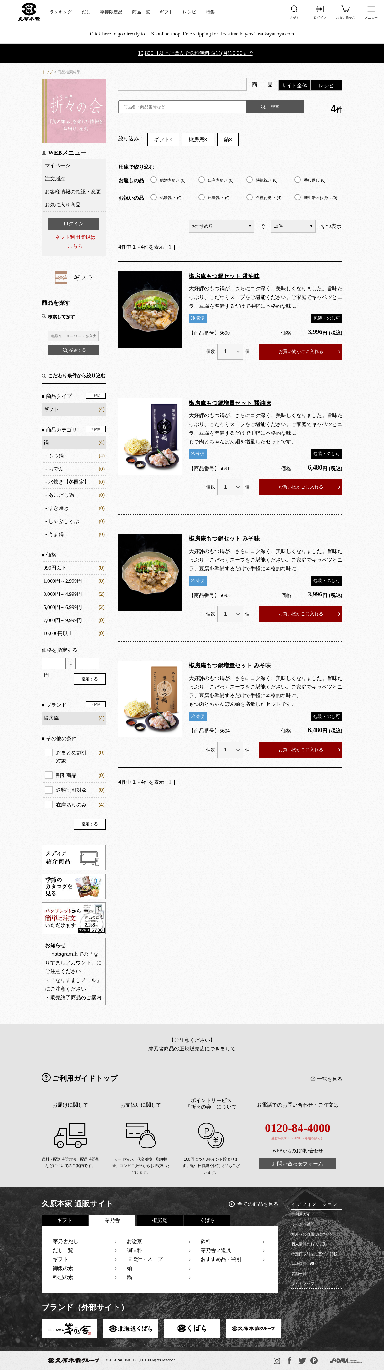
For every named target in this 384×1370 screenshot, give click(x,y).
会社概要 (299, 1264)
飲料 (206, 1241)
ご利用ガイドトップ (85, 1078)
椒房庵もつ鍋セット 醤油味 (224, 276)
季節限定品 (111, 12)
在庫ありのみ (80, 805)
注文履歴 (55, 178)
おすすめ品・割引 (221, 1259)
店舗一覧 (299, 1274)
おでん (56, 468)
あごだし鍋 (61, 495)
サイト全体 (294, 85)
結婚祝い (171, 198)
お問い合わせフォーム (297, 1163)
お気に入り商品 (63, 204)
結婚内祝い (173, 180)
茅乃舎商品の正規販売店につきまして (192, 1048)
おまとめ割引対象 (80, 756)
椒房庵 (198, 139)
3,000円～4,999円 (63, 594)
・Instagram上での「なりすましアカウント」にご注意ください (73, 962)
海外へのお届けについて (312, 1234)
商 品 (262, 84)
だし (86, 12)
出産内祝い (221, 180)
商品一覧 (141, 12)
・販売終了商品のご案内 (73, 997)
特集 (210, 12)
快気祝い (267, 180)
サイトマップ (302, 1283)
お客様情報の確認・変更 (73, 191)
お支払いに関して (140, 1105)
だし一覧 (63, 1250)
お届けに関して (70, 1105)
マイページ (57, 165)
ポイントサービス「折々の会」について (211, 1103)
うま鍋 (56, 534)
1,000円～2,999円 (63, 581)
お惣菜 (134, 1241)
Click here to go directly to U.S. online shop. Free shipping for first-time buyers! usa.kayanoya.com (192, 33)
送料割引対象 (80, 790)
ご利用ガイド (302, 1214)
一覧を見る (329, 1079)
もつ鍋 (56, 455)
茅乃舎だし (65, 1241)
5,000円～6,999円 (63, 607)
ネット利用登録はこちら (75, 241)
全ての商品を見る (257, 1204)
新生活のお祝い (320, 198)
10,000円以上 (58, 633)
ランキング (61, 12)
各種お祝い (269, 198)
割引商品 (80, 775)
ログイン (73, 223)
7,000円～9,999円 (63, 620)
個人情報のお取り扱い (310, 1244)
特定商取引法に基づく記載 (314, 1254)
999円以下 (55, 568)
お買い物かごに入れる (300, 351)
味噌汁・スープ (145, 1259)
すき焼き (58, 508)
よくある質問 (302, 1224)
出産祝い (219, 198)
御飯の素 (63, 1268)
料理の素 (63, 1277)
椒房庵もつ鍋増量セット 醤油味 (230, 403)
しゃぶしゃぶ (63, 521)
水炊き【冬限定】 (68, 482)
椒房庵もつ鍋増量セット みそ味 (230, 665)
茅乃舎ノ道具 (216, 1250)
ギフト (166, 12)
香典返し (315, 180)
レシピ (189, 12)
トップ (47, 72)
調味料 (134, 1250)
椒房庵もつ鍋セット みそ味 (224, 538)
